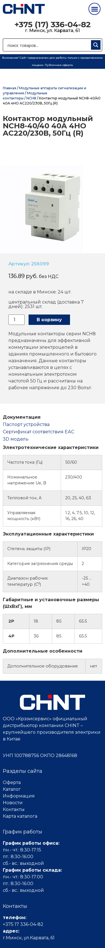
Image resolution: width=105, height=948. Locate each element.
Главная (9, 88)
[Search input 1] (48, 45)
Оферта (12, 782)
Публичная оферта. (59, 65)
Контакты (14, 809)
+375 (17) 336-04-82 (52, 24)
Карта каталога (20, 816)
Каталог (12, 789)
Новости (13, 802)
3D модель (16, 439)
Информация (19, 796)
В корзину (49, 319)
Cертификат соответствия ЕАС (38, 431)
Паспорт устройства (26, 424)
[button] (94, 9)
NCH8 (31, 98)
